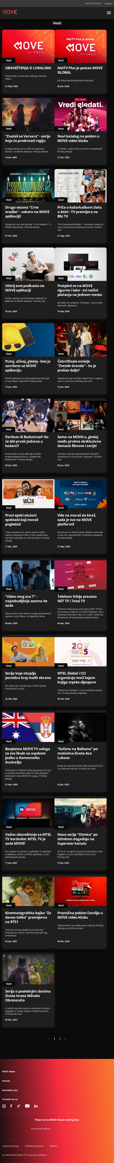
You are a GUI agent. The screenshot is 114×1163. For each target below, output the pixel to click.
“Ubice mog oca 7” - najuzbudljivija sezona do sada (26, 601)
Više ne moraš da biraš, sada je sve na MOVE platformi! (76, 519)
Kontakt (108, 3)
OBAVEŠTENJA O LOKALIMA (28, 68)
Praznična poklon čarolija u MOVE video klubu (80, 915)
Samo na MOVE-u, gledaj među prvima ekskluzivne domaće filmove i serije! (79, 441)
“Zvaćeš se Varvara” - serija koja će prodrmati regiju (27, 138)
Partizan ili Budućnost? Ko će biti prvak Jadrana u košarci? (27, 441)
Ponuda (6, 1080)
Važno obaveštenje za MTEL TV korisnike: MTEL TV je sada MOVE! (28, 839)
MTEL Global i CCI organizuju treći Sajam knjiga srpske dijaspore (76, 677)
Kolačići (53, 1146)
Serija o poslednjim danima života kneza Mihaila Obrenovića (28, 995)
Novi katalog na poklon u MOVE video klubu (78, 138)
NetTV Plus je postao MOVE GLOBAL (80, 70)
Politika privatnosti (34, 1146)
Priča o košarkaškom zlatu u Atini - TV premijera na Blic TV (79, 211)
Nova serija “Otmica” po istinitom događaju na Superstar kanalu (77, 839)
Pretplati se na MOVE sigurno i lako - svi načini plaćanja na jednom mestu (79, 290)
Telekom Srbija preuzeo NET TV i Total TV (77, 598)
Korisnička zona (10, 1090)
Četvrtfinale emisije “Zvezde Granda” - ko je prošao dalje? (76, 365)
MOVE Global (8, 1071)
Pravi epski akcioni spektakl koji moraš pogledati (21, 519)
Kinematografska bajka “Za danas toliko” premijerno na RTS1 (28, 917)
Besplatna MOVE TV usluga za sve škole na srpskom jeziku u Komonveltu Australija (27, 755)
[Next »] (65, 1039)
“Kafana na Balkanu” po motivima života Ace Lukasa (77, 753)
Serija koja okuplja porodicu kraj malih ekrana (28, 675)
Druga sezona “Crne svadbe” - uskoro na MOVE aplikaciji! (27, 211)
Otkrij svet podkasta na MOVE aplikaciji (24, 287)
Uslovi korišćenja (10, 1146)
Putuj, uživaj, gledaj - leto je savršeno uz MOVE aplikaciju (27, 365)
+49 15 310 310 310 (92, 3)
